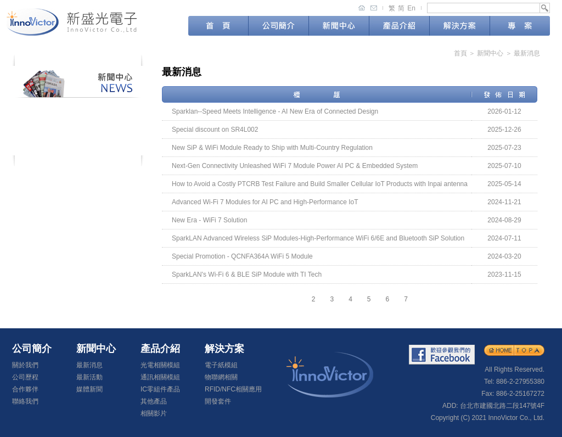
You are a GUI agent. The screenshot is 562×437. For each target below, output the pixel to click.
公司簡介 (278, 26)
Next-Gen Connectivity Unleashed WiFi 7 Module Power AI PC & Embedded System (295, 166)
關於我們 (25, 365)
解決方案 (460, 26)
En (411, 8)
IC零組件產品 (160, 389)
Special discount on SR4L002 (215, 129)
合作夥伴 (25, 389)
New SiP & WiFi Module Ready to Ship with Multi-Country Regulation (272, 148)
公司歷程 (25, 377)
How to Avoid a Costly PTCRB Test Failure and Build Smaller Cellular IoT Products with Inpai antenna (320, 184)
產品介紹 (399, 26)
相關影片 (153, 413)
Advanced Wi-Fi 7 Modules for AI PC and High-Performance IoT (265, 202)
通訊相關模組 (160, 377)
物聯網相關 (221, 377)
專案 (520, 26)
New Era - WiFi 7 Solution (209, 220)
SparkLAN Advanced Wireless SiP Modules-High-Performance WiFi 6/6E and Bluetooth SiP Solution (318, 238)
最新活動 (78, 126)
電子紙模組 (221, 365)
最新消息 (78, 107)
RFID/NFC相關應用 (233, 389)
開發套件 (218, 401)
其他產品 (153, 401)
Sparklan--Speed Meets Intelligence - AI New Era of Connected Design (275, 111)
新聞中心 (339, 27)
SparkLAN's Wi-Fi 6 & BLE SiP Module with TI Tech (247, 274)
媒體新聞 (78, 145)
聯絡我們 (25, 401)
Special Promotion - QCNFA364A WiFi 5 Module (242, 256)
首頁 (218, 26)
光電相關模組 (160, 365)
